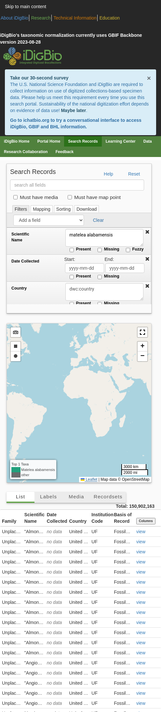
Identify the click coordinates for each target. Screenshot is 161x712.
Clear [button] (98, 220)
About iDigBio (14, 18)
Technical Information (75, 18)
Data (147, 141)
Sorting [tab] (63, 209)
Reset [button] (134, 174)
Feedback (65, 152)
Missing (108, 249)
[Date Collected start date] (84, 268)
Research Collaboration (26, 152)
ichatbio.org (36, 120)
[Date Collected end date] (124, 268)
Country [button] (78, 521)
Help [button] (108, 174)
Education (110, 18)
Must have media (35, 197)
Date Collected (25, 261)
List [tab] (20, 496)
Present (80, 249)
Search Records (83, 141)
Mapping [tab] (41, 209)
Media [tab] (76, 496)
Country (19, 288)
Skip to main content (25, 6)
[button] (147, 232)
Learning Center (121, 141)
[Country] (104, 292)
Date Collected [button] (57, 518)
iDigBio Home (17, 141)
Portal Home (48, 141)
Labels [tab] (48, 496)
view (140, 531)
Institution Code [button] (101, 518)
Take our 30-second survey (39, 77)
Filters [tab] (21, 209)
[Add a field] (48, 220)
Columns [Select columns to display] (146, 521)
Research (41, 18)
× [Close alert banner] (149, 78)
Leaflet (89, 479)
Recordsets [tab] (108, 496)
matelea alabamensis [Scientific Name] (104, 238)
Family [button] (9, 521)
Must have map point (94, 197)
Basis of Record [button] (122, 518)
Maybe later (73, 110)
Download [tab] (86, 209)
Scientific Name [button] (34, 518)
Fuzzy (135, 249)
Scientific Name (20, 237)
